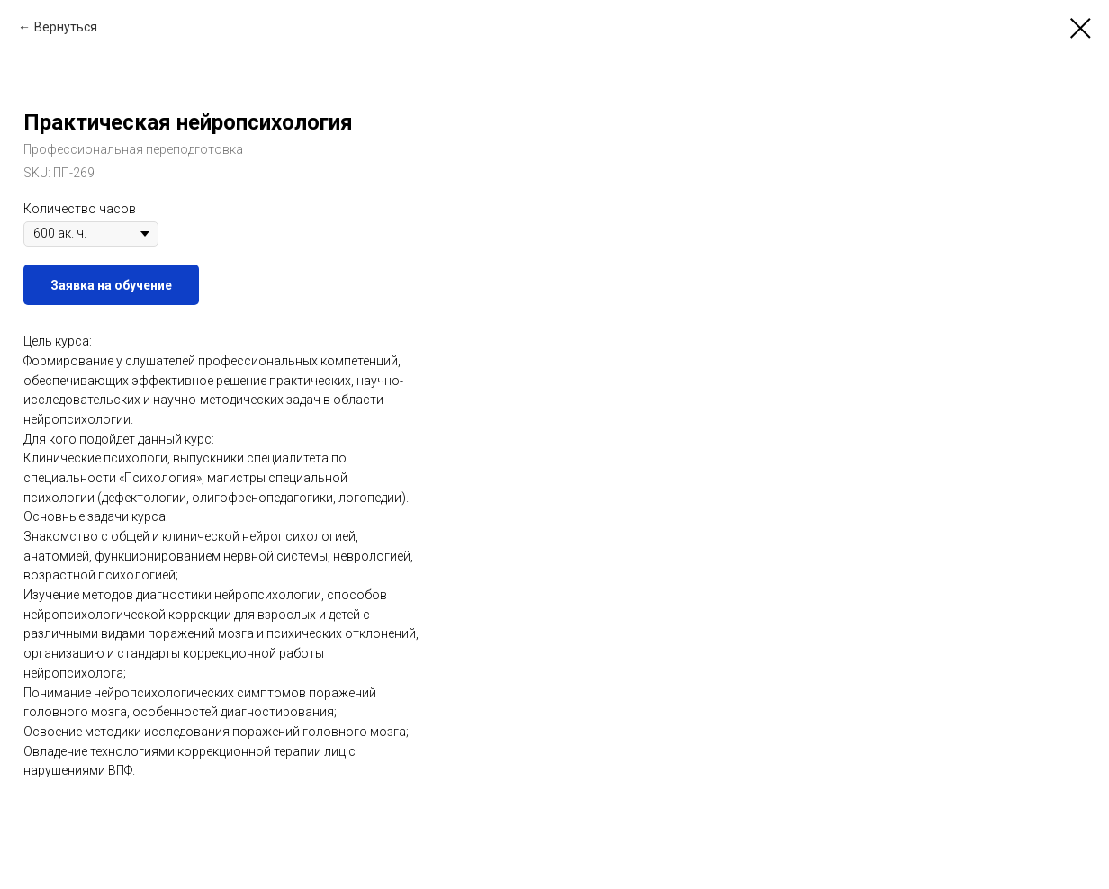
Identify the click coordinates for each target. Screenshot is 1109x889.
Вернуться (65, 27)
